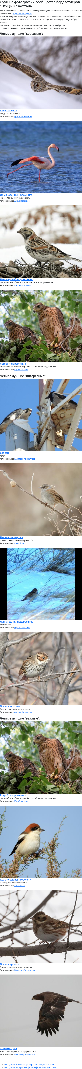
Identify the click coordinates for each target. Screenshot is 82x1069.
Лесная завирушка (11, 537)
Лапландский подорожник (16, 279)
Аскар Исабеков (22, 200)
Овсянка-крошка (10, 706)
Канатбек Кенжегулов (24, 458)
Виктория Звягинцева (24, 970)
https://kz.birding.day (22, 13)
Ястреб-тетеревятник (13, 363)
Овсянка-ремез (9, 964)
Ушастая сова (8, 110)
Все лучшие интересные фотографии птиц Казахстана (30, 1067)
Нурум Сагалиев (22, 627)
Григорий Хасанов (23, 116)
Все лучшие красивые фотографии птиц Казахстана (29, 1064)
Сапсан (4, 452)
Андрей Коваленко (23, 712)
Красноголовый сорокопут (16, 879)
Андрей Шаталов (22, 285)
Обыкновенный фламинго (16, 195)
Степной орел (8, 1048)
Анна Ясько (19, 543)
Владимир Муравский (25, 1054)
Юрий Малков (21, 369)
